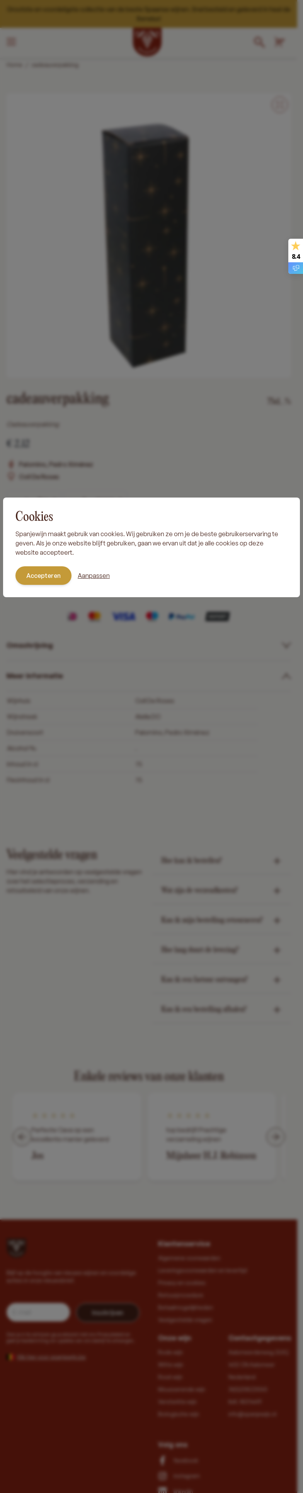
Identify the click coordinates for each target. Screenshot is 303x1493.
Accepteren (43, 575)
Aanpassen (94, 575)
